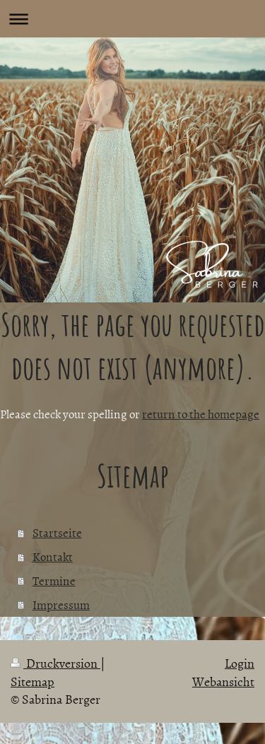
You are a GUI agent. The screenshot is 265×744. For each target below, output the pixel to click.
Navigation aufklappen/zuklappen (132, 19)
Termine (54, 580)
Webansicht (223, 681)
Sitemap (32, 681)
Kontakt (53, 556)
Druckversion (55, 663)
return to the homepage (200, 413)
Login (239, 663)
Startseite (57, 532)
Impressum (61, 604)
